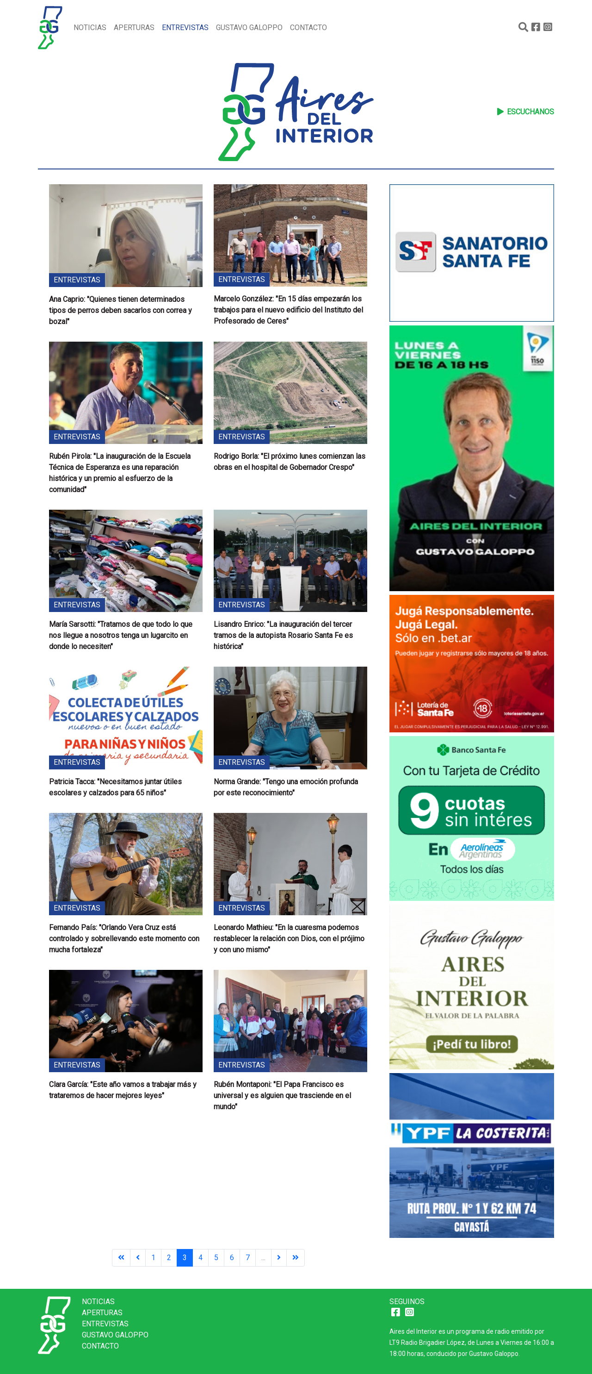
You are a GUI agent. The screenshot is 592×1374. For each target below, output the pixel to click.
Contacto (308, 27)
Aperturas (134, 27)
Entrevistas (185, 27)
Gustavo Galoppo (249, 27)
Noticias (90, 27)
